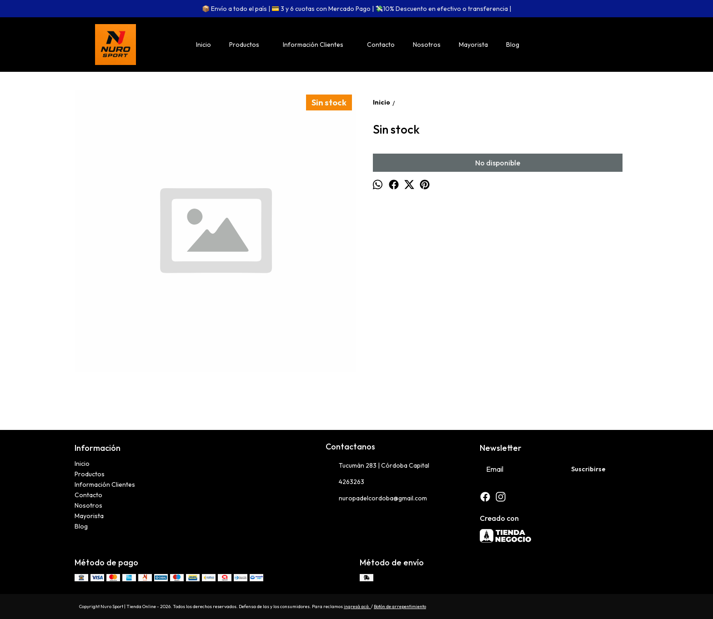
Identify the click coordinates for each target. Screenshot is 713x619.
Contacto (381, 44)
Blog (512, 44)
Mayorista (473, 44)
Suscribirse (588, 469)
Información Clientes (317, 44)
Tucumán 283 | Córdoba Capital (377, 465)
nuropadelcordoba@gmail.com (376, 498)
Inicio (203, 44)
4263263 (345, 482)
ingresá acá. (357, 606)
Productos (248, 44)
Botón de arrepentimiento (400, 606)
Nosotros (427, 44)
